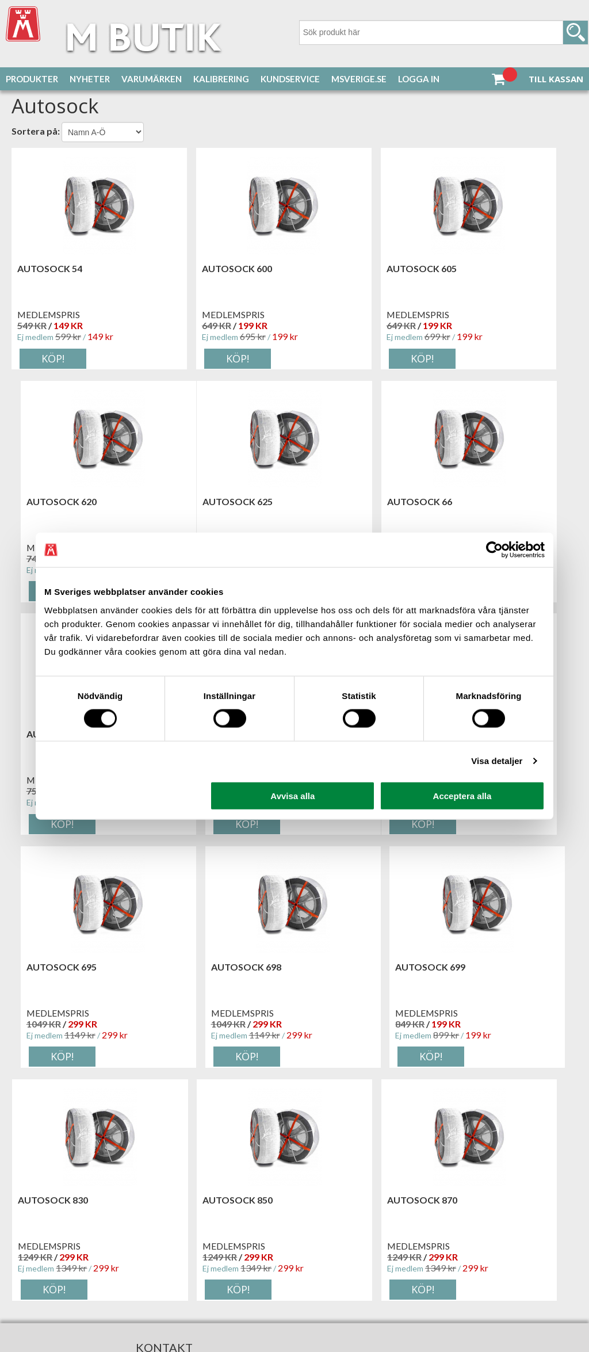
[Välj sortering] (103, 133)
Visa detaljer (496, 761)
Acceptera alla (462, 795)
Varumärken (151, 79)
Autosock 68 (336, 502)
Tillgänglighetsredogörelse (87, 1260)
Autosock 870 (339, 968)
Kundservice (290, 79)
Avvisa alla (292, 795)
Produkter (32, 79)
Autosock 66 (193, 502)
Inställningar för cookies (81, 1250)
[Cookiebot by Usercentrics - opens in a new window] (494, 550)
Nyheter (90, 79)
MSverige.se (359, 79)
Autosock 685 (483, 502)
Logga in (418, 79)
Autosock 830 (52, 968)
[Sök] (443, 32)
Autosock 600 (196, 269)
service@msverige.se (97, 1229)
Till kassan (556, 79)
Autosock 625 (52, 502)
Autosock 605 (339, 269)
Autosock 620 (483, 269)
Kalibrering (221, 79)
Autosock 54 (49, 269)
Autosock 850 (196, 968)
